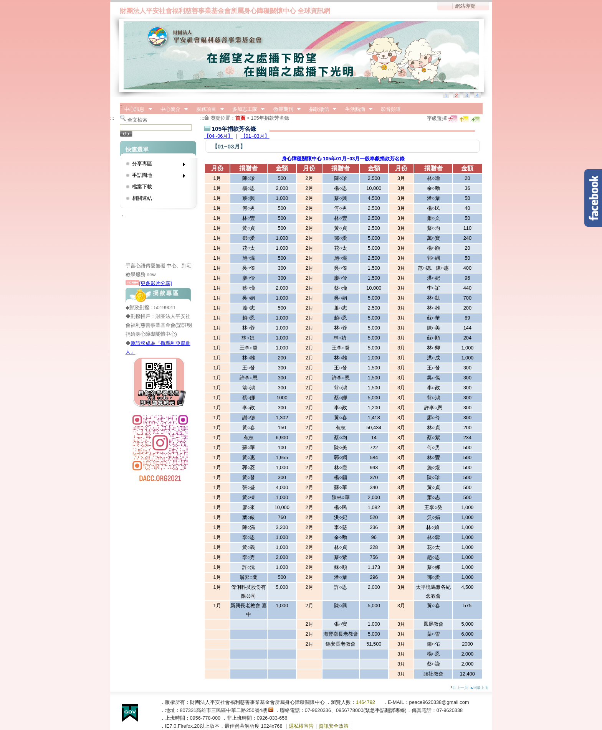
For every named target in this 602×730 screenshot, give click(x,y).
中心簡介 (171, 109)
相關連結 (142, 198)
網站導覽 (465, 6)
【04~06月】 (218, 136)
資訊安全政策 (334, 726)
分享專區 (156, 165)
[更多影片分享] (149, 283)
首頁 (240, 118)
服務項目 (208, 109)
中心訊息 (136, 109)
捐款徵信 (320, 109)
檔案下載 (142, 187)
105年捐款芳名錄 (270, 118)
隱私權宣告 (301, 726)
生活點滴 (356, 109)
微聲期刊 (284, 109)
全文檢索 (137, 120)
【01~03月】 (255, 136)
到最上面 (479, 688)
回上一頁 (459, 688)
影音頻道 (391, 109)
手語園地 (156, 176)
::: (122, 106)
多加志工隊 (246, 109)
